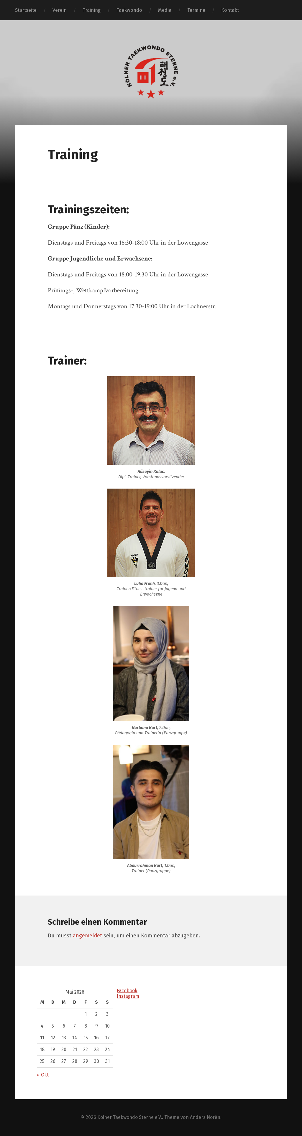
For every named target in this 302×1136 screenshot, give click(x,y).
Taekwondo (129, 10)
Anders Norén (205, 1117)
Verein (59, 10)
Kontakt (230, 10)
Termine (196, 10)
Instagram (128, 996)
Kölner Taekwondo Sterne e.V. (129, 1117)
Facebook (127, 990)
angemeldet (88, 935)
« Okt (43, 1075)
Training (92, 10)
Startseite (26, 10)
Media (164, 10)
